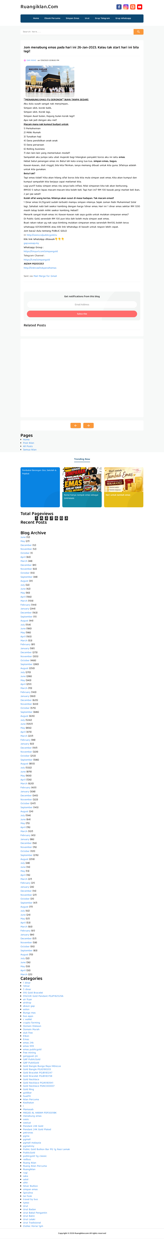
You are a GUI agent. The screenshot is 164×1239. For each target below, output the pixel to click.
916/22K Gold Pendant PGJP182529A (43, 997)
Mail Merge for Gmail (45, 277)
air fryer (27, 1000)
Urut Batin (29, 1216)
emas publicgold (32, 1050)
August (24, 581)
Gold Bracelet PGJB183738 (37, 1077)
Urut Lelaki (29, 1220)
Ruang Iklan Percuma (35, 1166)
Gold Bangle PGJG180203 (37, 1070)
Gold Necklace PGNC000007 (38, 1086)
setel (25, 1180)
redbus (27, 1160)
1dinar (26, 986)
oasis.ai (27, 1123)
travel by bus (30, 1200)
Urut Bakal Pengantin (35, 1213)
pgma (26, 1136)
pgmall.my (28, 1147)
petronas (28, 1133)
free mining (29, 1053)
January (24, 609)
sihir (25, 1183)
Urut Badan (29, 1210)
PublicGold (29, 1153)
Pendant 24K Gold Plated (37, 1130)
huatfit (27, 1097)
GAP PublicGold (31, 1060)
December (26, 546)
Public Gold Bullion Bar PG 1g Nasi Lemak (46, 1150)
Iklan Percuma (31, 1100)
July (22, 585)
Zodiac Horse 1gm (33, 1227)
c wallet (27, 1020)
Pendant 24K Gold (33, 1127)
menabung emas (32, 1116)
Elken (26, 1036)
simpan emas (30, 1190)
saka (25, 1177)
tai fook (27, 1197)
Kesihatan (28, 1103)
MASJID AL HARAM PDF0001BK (40, 1113)
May (22, 542)
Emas (26, 1040)
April (23, 558)
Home (36, 18)
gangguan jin (30, 1057)
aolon (26, 1010)
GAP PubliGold (31, 1063)
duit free (28, 1033)
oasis (26, 1120)
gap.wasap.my (31, 244)
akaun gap (29, 1007)
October (25, 554)
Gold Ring (28, 1090)
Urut (25, 1207)
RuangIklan (29, 1170)
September (26, 577)
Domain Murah (31, 1030)
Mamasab (28, 1110)
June (23, 538)
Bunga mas (29, 1013)
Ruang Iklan (29, 1163)
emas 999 (28, 1047)
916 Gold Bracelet (33, 993)
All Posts (28, 447)
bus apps (28, 1017)
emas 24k (28, 1043)
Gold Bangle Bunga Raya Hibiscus (42, 1067)
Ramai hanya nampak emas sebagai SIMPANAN (81, 497)
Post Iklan (28, 443)
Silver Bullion (30, 1187)
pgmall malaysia (32, 1143)
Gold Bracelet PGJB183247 (37, 1073)
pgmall (27, 1140)
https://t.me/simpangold (37, 260)
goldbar (27, 1093)
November (26, 550)
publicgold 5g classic (35, 1157)
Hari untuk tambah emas (118, 496)
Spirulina (28, 1193)
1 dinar (27, 983)
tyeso (26, 1203)
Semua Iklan (30, 450)
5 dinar (27, 990)
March (23, 562)
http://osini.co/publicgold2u (42, 236)
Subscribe (82, 314)
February (25, 605)
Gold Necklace (31, 1080)
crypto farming (31, 1023)
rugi (25, 1173)
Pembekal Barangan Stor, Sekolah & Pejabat (39, 472)
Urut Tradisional (32, 1223)
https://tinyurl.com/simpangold (41, 252)
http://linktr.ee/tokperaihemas (40, 268)
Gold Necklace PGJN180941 (38, 1083)
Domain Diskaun (32, 1027)
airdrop (27, 1003)
